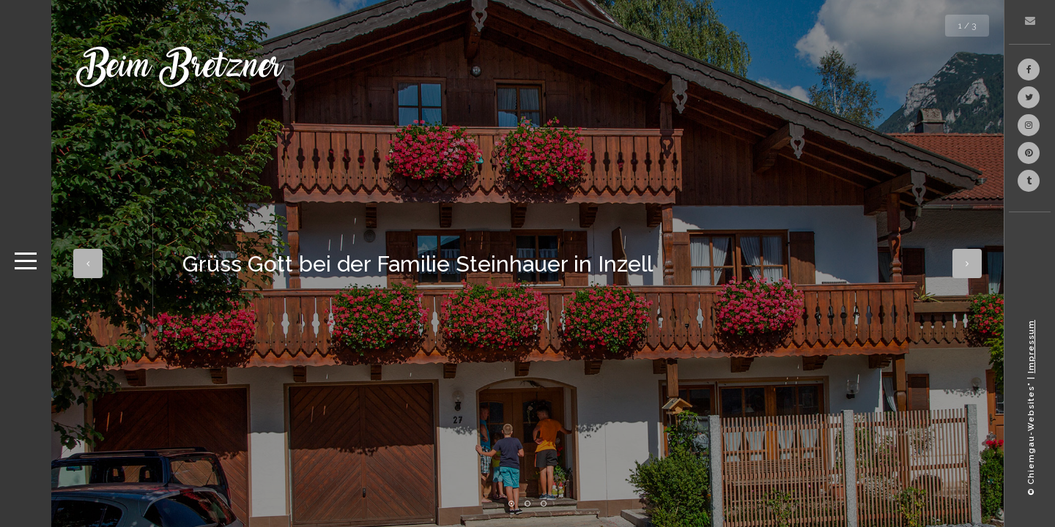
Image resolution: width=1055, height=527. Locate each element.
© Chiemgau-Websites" (1031, 439)
